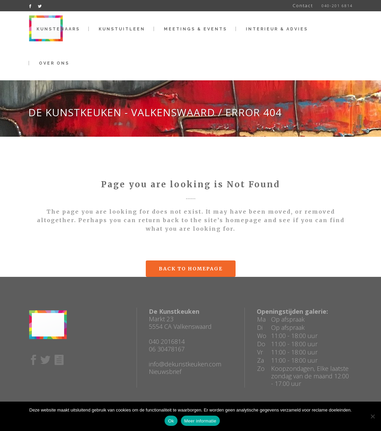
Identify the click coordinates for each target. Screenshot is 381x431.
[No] (372, 416)
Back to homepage (191, 269)
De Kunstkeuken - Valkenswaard (121, 112)
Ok (171, 420)
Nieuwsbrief (165, 371)
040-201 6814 (337, 5)
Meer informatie (200, 420)
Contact (303, 5)
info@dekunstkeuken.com (185, 364)
